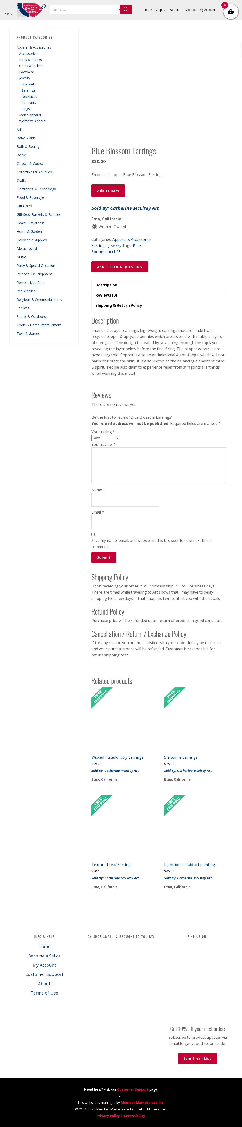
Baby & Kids (26, 138)
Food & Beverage (30, 197)
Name (98, 490)
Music (21, 257)
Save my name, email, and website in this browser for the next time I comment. (151, 543)
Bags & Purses (30, 59)
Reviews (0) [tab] (106, 295)
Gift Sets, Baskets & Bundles (39, 214)
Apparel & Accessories (34, 47)
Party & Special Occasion (36, 265)
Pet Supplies (26, 291)
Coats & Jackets (31, 66)
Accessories (28, 53)
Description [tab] (106, 285)
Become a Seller (44, 956)
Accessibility (134, 1116)
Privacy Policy (108, 1116)
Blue (137, 245)
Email (97, 512)
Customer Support (44, 974)
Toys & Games (28, 333)
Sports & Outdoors (31, 316)
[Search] (126, 9)
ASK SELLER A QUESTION (120, 266)
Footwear (26, 72)
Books (22, 155)
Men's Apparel (30, 115)
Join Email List (197, 1058)
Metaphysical (27, 248)
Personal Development (34, 274)
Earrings (29, 90)
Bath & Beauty (28, 146)
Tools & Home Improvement (39, 325)
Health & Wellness (31, 223)
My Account (44, 965)
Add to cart (108, 190)
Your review (103, 444)
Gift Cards (24, 206)
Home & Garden (29, 231)
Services (23, 308)
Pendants (29, 102)
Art (19, 129)
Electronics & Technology (36, 189)
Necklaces (29, 96)
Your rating (103, 431)
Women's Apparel (32, 121)
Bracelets (29, 84)
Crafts (21, 180)
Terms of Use (44, 993)
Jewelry (24, 78)
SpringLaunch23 (106, 251)
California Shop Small (31, 10)
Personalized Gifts (30, 282)
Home (44, 946)
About (44, 984)
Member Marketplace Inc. (142, 1102)
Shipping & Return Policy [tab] (118, 305)
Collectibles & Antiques (34, 172)
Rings (26, 108)
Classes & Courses (31, 163)
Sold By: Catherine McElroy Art (125, 208)
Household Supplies (32, 240)
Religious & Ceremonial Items (39, 299)
